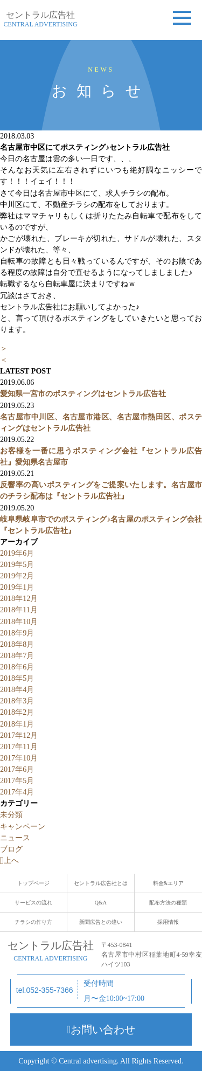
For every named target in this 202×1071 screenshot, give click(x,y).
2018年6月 (17, 666)
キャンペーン (22, 826)
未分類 (11, 814)
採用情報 (168, 922)
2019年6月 (17, 553)
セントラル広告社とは (101, 883)
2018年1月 (17, 724)
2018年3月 (17, 700)
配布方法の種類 (168, 903)
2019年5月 (17, 564)
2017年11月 (19, 746)
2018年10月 (19, 621)
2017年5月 (17, 780)
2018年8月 (17, 644)
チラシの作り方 (33, 922)
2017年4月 (17, 791)
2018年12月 (19, 598)
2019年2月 (17, 575)
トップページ (33, 883)
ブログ (11, 849)
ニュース (15, 837)
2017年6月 (17, 769)
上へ (9, 860)
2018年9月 (17, 632)
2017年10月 (19, 758)
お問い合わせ (101, 1029)
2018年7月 (17, 655)
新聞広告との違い (100, 922)
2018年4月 (17, 689)
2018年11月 (19, 609)
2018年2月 (17, 712)
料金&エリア (168, 883)
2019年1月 (17, 587)
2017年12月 (19, 735)
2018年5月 (17, 678)
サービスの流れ (33, 903)
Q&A (101, 903)
